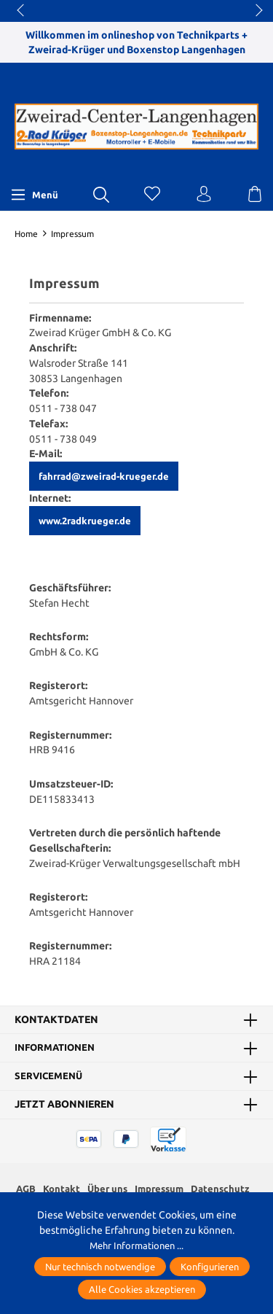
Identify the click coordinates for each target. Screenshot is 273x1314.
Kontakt (59, 1188)
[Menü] (34, 195)
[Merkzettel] (152, 194)
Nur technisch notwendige (100, 1266)
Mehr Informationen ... (136, 1245)
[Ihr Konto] (204, 194)
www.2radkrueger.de (85, 521)
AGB (21, 1188)
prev (22, 11)
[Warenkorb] (255, 194)
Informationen (58, 1048)
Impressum (161, 1188)
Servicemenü (50, 1076)
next (255, 11)
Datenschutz (225, 1188)
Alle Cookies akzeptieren (142, 1289)
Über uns (107, 1188)
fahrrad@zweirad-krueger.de (104, 476)
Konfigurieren (210, 1266)
